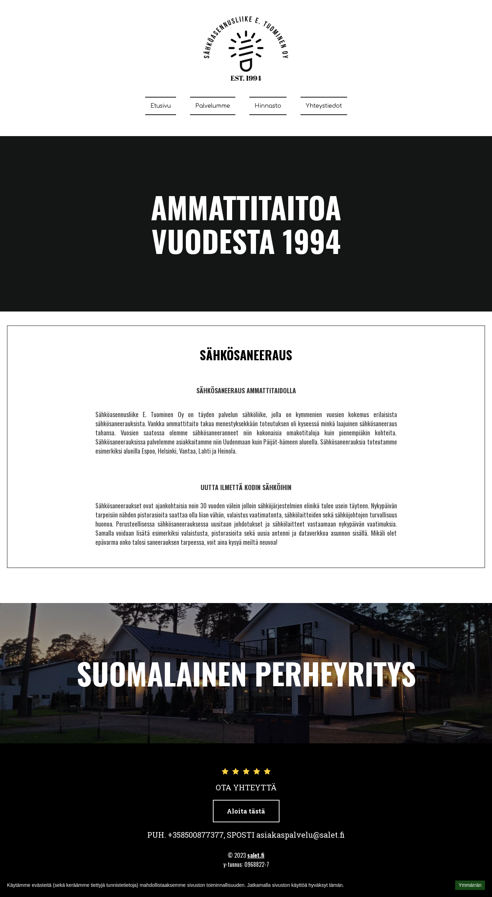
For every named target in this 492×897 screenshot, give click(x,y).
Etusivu (160, 106)
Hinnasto (268, 106)
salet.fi (255, 855)
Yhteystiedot (324, 106)
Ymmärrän (470, 885)
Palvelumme (212, 106)
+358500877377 (196, 835)
